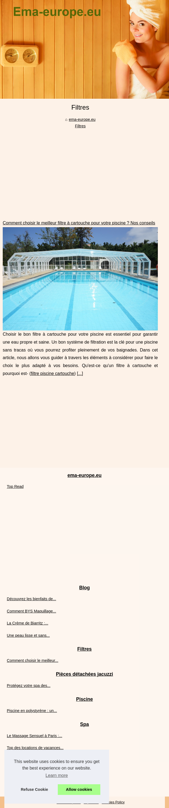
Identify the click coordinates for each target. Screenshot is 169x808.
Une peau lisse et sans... (28, 635)
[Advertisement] (80, 170)
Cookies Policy (113, 802)
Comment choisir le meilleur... (32, 660)
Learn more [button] (57, 775)
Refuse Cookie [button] (34, 789)
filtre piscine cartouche (52, 373)
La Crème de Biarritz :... (27, 623)
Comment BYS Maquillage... (31, 611)
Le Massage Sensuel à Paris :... (34, 736)
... (80, 373)
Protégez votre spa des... (28, 685)
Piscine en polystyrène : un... (32, 710)
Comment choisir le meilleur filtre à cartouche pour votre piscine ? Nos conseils (79, 223)
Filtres (80, 126)
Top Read (15, 486)
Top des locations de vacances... (35, 748)
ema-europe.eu (82, 119)
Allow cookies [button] (79, 789)
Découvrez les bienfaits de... (31, 599)
